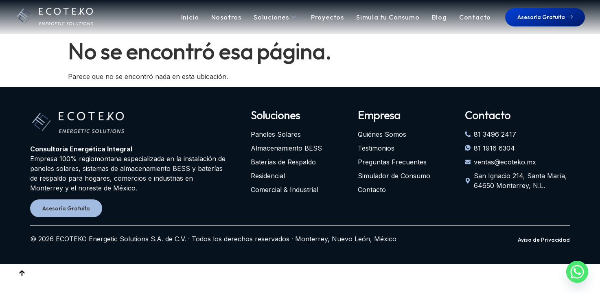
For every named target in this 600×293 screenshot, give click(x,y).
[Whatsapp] (577, 272)
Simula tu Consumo (388, 17)
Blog (439, 17)
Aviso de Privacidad (544, 240)
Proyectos (327, 17)
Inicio (190, 17)
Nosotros (226, 17)
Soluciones (275, 17)
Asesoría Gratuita (545, 17)
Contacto (475, 17)
